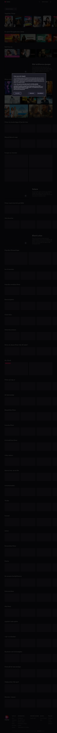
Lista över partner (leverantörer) (19, 89)
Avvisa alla (32, 93)
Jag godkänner (40, 93)
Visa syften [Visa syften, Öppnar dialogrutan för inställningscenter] (17, 93)
